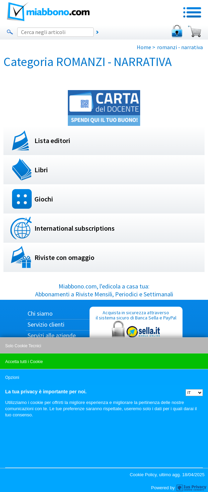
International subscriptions (74, 228)
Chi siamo (40, 313)
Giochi (43, 199)
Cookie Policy (143, 474)
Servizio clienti (46, 324)
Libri (41, 169)
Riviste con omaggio (64, 257)
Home (144, 47)
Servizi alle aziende (52, 335)
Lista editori (52, 140)
